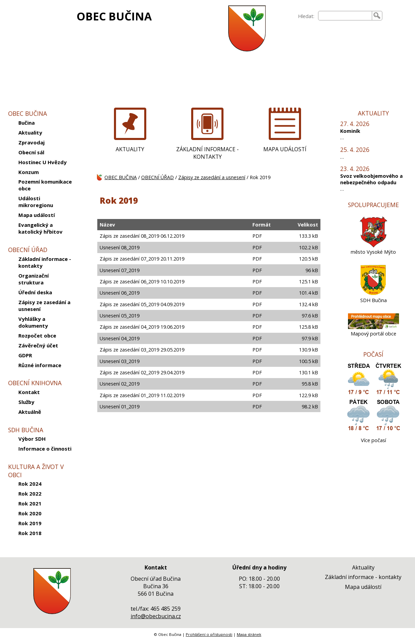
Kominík (350, 131)
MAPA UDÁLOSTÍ (284, 149)
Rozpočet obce (37, 335)
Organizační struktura (33, 279)
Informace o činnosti (44, 448)
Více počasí (373, 440)
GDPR (25, 355)
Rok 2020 (30, 513)
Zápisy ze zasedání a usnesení (44, 305)
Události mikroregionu (35, 201)
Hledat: (306, 16)
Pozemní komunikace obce (45, 185)
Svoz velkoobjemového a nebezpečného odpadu (371, 179)
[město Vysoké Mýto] (373, 245)
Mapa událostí (36, 215)
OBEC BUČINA (114, 16)
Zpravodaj (31, 142)
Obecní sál (31, 152)
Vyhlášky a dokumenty (33, 322)
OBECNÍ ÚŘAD (157, 177)
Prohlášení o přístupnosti (209, 634)
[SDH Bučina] (373, 294)
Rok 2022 (30, 493)
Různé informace (39, 365)
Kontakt (29, 392)
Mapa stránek (249, 634)
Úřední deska (35, 292)
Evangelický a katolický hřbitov (40, 228)
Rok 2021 (30, 503)
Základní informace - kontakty (44, 262)
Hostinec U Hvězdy (42, 162)
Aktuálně (29, 411)
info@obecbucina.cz (156, 616)
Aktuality (30, 132)
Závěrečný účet (38, 345)
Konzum (28, 172)
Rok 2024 (30, 483)
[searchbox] (345, 15)
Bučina (26, 122)
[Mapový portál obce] (373, 327)
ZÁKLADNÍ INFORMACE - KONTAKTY (207, 152)
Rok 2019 (30, 523)
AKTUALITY (130, 149)
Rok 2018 (30, 533)
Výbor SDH (32, 438)
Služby (26, 401)
